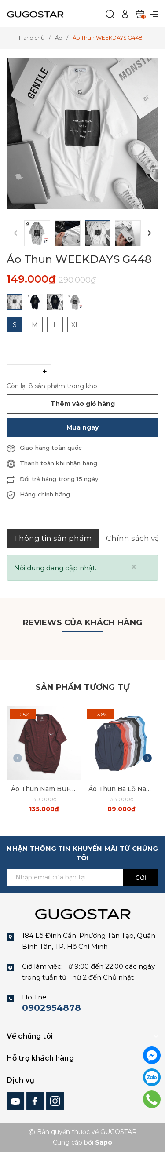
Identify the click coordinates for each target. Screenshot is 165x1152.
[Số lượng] (29, 371)
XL (75, 325)
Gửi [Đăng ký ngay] (140, 878)
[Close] (134, 567)
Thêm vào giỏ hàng (83, 404)
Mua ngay (82, 427)
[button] (149, 233)
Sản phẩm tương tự (82, 687)
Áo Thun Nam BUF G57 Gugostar (44, 789)
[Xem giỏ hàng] (140, 13)
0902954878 (51, 1008)
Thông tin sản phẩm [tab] (53, 538)
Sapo (103, 1142)
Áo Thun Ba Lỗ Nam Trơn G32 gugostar (121, 789)
